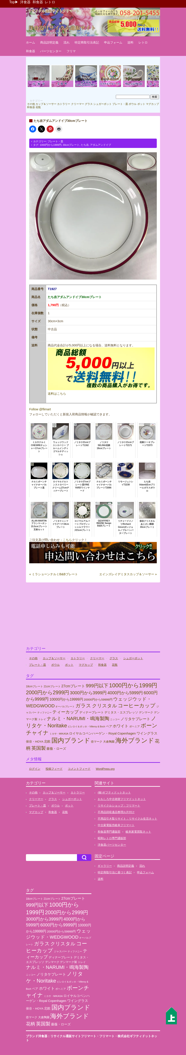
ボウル (133, 104)
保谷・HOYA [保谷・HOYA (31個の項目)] (34, 741)
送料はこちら (57, 393)
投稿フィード (54, 768)
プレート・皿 (120, 104)
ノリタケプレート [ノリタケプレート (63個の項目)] (135, 719)
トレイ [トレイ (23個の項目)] (42, 719)
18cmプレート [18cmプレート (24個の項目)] (34, 686)
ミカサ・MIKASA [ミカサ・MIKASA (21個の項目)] (58, 733)
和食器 (37, 2)
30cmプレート (71, 145)
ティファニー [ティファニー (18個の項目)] (44, 712)
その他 (31, 104)
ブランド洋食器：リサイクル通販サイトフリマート (61, 1036)
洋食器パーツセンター (112, 844)
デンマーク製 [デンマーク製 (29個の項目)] (68, 962)
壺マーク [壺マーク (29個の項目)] (96, 741)
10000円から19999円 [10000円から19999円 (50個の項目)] (66, 699)
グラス (89, 104)
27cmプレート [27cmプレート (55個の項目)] (73, 686)
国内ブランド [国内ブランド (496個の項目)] (70, 740)
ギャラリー (105, 865)
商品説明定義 (49, 42)
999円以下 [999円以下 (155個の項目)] (97, 685)
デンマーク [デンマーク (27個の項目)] (146, 712)
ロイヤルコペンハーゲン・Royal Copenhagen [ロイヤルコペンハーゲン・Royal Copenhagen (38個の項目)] (102, 733)
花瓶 (38, 107)
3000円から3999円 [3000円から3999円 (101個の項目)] (88, 692)
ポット (141, 104)
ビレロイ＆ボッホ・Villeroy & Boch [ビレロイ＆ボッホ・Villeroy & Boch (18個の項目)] (86, 726)
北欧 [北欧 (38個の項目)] (47, 741)
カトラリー (63, 104)
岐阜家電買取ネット (138, 831)
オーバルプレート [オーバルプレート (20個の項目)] (65, 706)
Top (12, 2)
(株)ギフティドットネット (114, 792)
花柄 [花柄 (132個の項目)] (30, 1023)
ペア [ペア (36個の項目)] (109, 726)
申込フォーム (113, 42)
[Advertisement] (93, 616)
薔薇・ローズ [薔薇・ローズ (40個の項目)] (56, 748)
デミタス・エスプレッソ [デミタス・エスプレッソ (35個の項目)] (121, 712)
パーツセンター (50, 51)
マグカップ (152, 104)
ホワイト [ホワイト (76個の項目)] (120, 726)
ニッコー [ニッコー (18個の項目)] (115, 719)
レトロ (50, 2)
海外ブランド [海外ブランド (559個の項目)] (134, 740)
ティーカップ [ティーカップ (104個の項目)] (65, 711)
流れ (66, 42)
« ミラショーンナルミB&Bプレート (53, 574)
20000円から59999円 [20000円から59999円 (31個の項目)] (98, 699)
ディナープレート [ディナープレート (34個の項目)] (91, 712)
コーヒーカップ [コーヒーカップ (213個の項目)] (136, 705)
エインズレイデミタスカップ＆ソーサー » (128, 574)
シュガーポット (102, 104)
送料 (130, 42)
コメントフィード (79, 768)
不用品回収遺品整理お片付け (116, 812)
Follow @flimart (40, 409)
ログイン (34, 768)
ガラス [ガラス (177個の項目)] (83, 705)
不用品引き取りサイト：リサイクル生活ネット (127, 818)
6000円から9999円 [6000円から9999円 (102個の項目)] (58, 924)
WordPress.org (105, 768)
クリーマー (77, 104)
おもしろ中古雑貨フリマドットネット (122, 799)
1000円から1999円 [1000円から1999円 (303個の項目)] (133, 685)
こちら (67, 540)
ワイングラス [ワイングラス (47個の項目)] (147, 733)
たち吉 (85, 145)
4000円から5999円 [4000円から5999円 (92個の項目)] (125, 692)
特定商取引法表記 (87, 42)
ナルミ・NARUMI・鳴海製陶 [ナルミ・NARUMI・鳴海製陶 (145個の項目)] (78, 718)
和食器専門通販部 (109, 831)
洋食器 (25, 2)
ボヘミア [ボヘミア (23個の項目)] (134, 726)
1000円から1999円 (50, 145)
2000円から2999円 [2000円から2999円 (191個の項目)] (47, 692)
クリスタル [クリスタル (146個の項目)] (104, 705)
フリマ (71, 51)
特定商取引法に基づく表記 (115, 872)
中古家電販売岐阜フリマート (116, 825)
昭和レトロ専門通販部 (112, 838)
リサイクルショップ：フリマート (119, 805)
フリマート (106, 1036)
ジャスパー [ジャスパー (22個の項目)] (60, 951)
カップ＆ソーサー (46, 104)
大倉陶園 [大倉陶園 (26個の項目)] (108, 741)
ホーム (30, 42)
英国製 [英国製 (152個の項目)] (38, 748)
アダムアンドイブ (100, 145)
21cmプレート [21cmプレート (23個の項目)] (52, 686)
